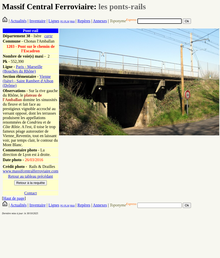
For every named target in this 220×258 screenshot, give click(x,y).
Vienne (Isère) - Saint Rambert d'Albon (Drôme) (28, 81)
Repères (83, 21)
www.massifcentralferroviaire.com (30, 171)
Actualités (18, 21)
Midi (72, 21)
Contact (30, 193)
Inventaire (37, 21)
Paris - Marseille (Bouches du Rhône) (22, 69)
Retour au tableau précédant (30, 176)
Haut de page (13, 198)
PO (62, 21)
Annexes (100, 21)
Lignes (53, 21)
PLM (66, 21)
